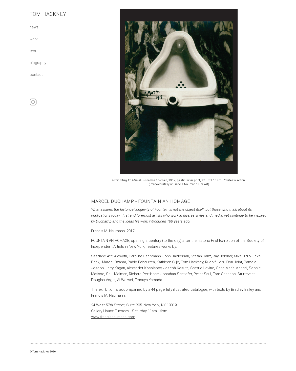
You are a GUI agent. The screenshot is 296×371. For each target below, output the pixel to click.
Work (34, 39)
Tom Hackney (48, 14)
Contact (36, 74)
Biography (38, 63)
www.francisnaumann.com (113, 317)
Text (33, 51)
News (34, 27)
